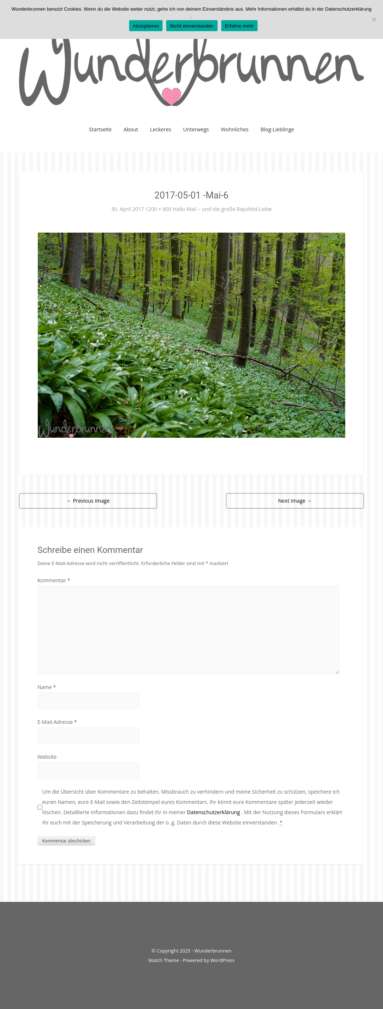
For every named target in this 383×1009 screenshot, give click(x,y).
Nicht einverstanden (192, 26)
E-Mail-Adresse (57, 721)
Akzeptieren (146, 26)
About (131, 129)
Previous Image (88, 500)
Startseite (100, 129)
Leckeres (160, 129)
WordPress (222, 960)
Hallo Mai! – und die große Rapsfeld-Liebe (222, 208)
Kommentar (53, 580)
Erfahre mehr (239, 26)
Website (46, 756)
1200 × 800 (158, 208)
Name (46, 687)
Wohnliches (234, 129)
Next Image (295, 500)
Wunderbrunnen (212, 950)
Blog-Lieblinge (277, 129)
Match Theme (164, 960)
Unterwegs (196, 129)
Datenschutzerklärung (214, 812)
